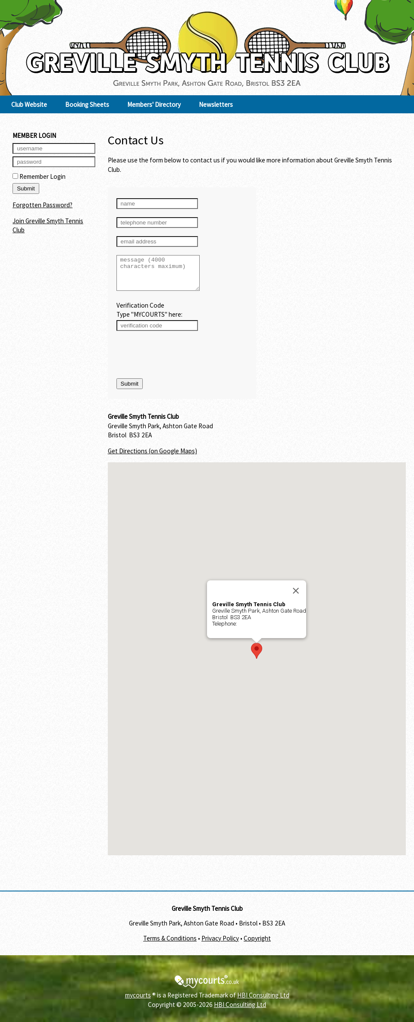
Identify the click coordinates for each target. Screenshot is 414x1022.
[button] (256, 657)
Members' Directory (154, 104)
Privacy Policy (220, 945)
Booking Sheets (87, 104)
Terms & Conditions (170, 945)
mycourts (138, 1001)
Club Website (29, 104)
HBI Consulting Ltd (263, 1001)
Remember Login (39, 176)
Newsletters (216, 104)
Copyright (257, 945)
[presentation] (182, 361)
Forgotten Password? (42, 205)
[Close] (295, 597)
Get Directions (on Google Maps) (152, 457)
